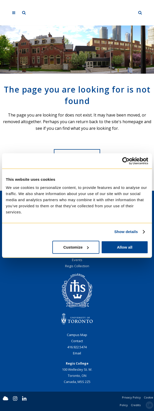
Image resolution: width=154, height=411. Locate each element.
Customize (76, 247)
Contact (77, 341)
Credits (136, 405)
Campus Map (77, 334)
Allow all (124, 247)
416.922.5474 (77, 347)
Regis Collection (77, 266)
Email (77, 353)
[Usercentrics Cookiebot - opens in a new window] (126, 161)
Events (77, 260)
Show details (126, 231)
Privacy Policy (131, 397)
